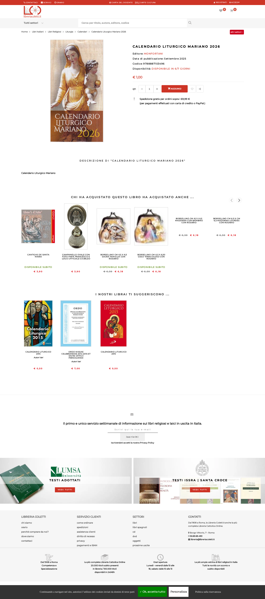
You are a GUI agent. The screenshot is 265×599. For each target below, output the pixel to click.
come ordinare (85, 522)
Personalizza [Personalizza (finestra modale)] (178, 591)
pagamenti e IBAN (87, 545)
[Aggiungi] (157, 89)
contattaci (26, 540)
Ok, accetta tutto (152, 591)
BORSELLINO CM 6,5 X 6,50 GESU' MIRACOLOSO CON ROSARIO (151, 257)
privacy (81, 540)
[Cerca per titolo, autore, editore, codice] (214, 22)
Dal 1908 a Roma (49, 562)
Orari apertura (160, 562)
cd (134, 531)
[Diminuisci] (142, 89)
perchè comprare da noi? (35, 531)
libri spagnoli (140, 527)
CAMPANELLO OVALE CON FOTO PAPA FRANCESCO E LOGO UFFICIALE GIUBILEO (76, 257)
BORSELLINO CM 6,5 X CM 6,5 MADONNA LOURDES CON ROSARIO (226, 220)
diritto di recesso (86, 536)
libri (135, 522)
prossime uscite (141, 545)
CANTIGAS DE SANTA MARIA (38, 256)
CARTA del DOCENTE (121, 3)
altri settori (237, 32)
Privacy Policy (147, 442)
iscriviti (132, 437)
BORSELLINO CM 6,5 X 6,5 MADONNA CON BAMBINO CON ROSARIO (189, 220)
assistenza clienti (86, 531)
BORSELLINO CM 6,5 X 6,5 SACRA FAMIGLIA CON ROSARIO (113, 257)
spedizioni (82, 527)
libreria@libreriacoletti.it (203, 539)
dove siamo (27, 536)
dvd (135, 536)
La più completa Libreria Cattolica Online (104, 562)
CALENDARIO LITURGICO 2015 (38, 353)
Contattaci (32, 3)
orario (60, 3)
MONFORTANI (153, 53)
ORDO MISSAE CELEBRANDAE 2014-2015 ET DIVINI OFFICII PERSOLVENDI (75, 355)
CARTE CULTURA (145, 3)
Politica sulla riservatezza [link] (208, 591)
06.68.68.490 (196, 536)
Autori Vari (38, 357)
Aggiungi (174, 88)
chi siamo (26, 522)
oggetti (137, 540)
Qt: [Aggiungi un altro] (134, 89)
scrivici (47, 3)
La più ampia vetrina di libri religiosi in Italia (216, 562)
